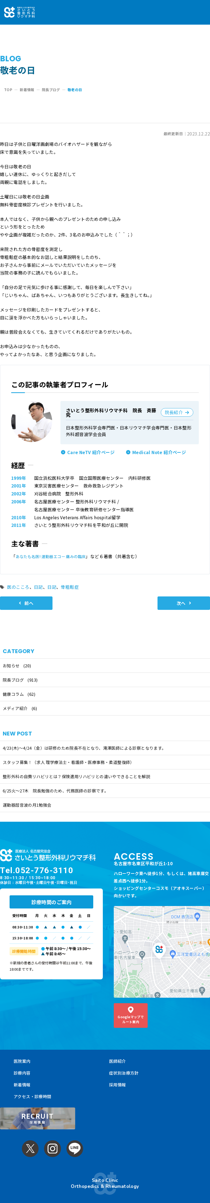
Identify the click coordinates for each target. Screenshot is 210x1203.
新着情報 (22, 1074)
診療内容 (22, 1062)
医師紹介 (117, 1050)
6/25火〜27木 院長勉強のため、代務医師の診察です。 (55, 791)
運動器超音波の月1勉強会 (27, 805)
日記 (38, 587)
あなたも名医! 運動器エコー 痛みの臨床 (56, 556)
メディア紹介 (15, 708)
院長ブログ (13, 680)
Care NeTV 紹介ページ (91, 452)
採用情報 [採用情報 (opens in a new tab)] (117, 1074)
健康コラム (13, 694)
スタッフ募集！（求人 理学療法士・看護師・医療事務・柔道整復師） (68, 762)
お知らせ (11, 665)
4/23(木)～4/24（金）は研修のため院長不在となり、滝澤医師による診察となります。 (84, 748)
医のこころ (18, 587)
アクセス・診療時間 (32, 1085)
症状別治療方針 (124, 1062)
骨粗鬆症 (70, 587)
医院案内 (22, 1050)
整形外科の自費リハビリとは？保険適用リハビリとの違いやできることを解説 (76, 776)
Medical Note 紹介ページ (159, 452)
